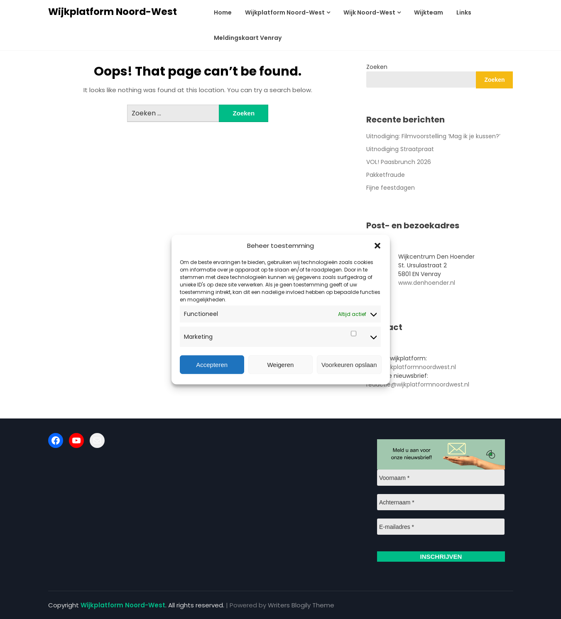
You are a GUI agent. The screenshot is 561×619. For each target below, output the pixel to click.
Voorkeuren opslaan (349, 364)
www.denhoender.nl (426, 283)
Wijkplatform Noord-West (112, 11)
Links (463, 12)
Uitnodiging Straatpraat (400, 149)
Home (223, 12)
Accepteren (212, 364)
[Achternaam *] (441, 502)
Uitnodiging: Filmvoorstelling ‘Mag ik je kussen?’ (433, 136)
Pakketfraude (385, 175)
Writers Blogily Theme (301, 605)
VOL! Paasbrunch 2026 (398, 162)
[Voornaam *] (441, 478)
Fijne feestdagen (390, 187)
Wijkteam (428, 12)
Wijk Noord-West (369, 12)
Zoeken (376, 67)
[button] (377, 246)
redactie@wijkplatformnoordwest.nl (417, 384)
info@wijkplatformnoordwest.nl (411, 367)
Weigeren (280, 364)
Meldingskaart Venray (248, 38)
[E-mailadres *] (441, 527)
